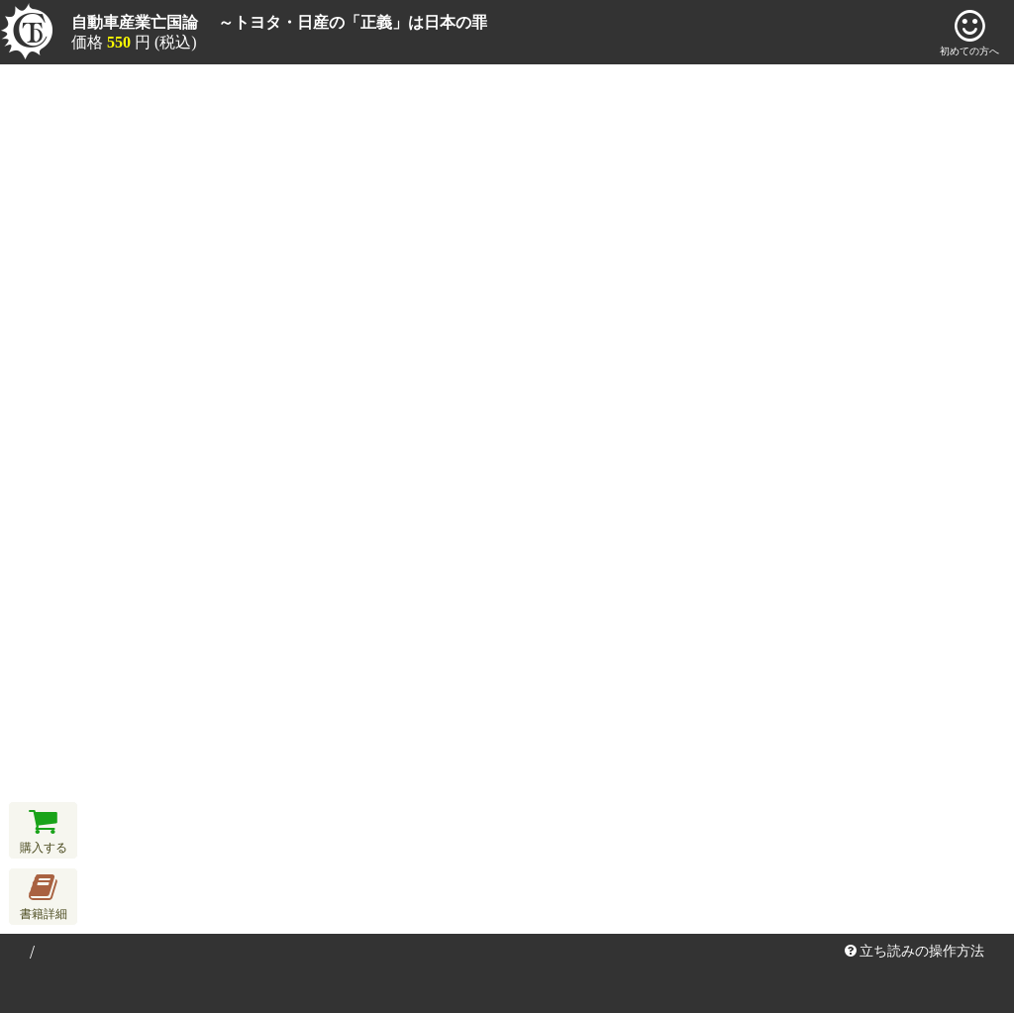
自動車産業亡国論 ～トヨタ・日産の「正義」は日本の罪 (279, 22)
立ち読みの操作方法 (915, 951)
